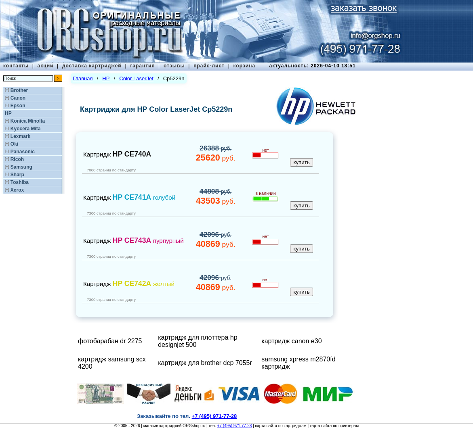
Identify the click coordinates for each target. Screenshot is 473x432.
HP (8, 113)
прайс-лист (209, 66)
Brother (19, 90)
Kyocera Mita (26, 128)
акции (46, 66)
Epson (18, 106)
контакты (16, 66)
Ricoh (17, 159)
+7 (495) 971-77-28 (234, 426)
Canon (18, 98)
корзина (244, 66)
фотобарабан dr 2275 (110, 341)
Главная (82, 78)
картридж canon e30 (291, 341)
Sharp (17, 174)
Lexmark (20, 136)
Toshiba (20, 182)
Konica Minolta (28, 121)
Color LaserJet (136, 78)
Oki (14, 144)
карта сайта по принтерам (334, 426)
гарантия (142, 66)
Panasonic (23, 151)
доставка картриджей (92, 66)
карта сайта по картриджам (281, 426)
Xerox (17, 190)
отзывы (174, 66)
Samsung (21, 167)
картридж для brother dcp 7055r (205, 362)
